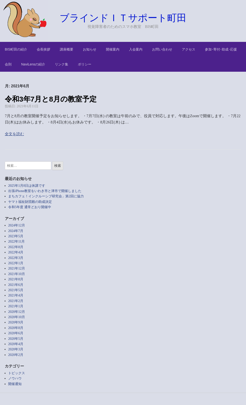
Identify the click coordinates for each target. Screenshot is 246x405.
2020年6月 (15, 333)
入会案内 (135, 49)
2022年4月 (15, 252)
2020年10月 (16, 317)
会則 (8, 64)
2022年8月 (15, 247)
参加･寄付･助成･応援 (221, 49)
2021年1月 (15, 306)
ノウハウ (15, 378)
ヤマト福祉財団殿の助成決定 (30, 202)
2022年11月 (16, 241)
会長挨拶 (43, 49)
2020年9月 (15, 322)
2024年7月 (15, 231)
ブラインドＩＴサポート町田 (123, 18)
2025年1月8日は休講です (26, 185)
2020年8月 (15, 328)
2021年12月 (16, 268)
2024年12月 (16, 225)
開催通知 (15, 384)
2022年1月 (15, 263)
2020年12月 (16, 312)
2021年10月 (16, 274)
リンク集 (61, 64)
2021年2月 (15, 301)
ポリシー (84, 64)
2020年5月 (15, 339)
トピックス (16, 373)
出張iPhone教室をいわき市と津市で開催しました (44, 191)
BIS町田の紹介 (16, 49)
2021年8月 (15, 279)
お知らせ (89, 49)
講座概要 (66, 49)
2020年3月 (15, 349)
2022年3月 (15, 258)
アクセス (188, 49)
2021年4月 (15, 295)
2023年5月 (15, 236)
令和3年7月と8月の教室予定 (51, 99)
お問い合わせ (162, 49)
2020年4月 (15, 344)
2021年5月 (15, 290)
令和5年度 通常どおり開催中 (29, 207)
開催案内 (112, 49)
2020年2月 (15, 355)
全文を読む (14, 134)
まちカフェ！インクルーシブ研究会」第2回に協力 (46, 196)
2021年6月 (15, 285)
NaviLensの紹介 (33, 64)
